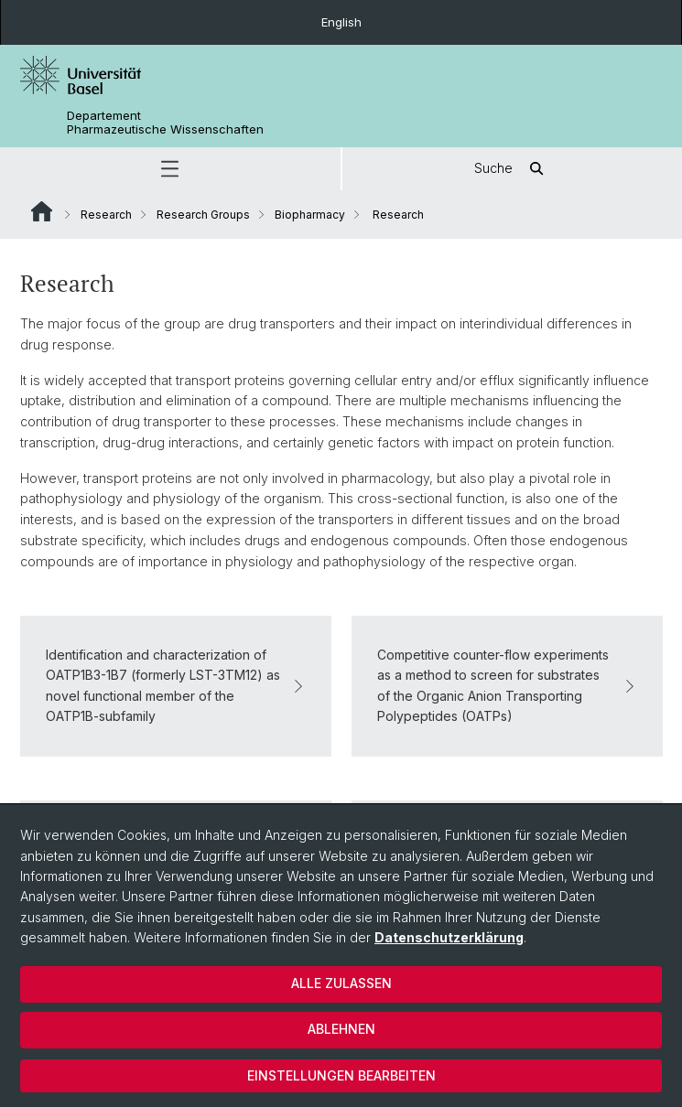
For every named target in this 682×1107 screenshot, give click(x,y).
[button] (170, 168)
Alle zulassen (341, 983)
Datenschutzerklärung (449, 937)
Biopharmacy (310, 214)
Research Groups (203, 214)
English (341, 22)
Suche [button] (511, 168)
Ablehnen (341, 1029)
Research (106, 214)
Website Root (41, 211)
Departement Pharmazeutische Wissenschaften (165, 122)
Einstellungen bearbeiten (341, 1075)
